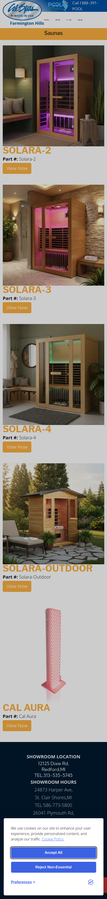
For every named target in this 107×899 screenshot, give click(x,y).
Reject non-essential (53, 867)
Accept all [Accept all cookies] (54, 853)
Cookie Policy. (53, 839)
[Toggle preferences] (23, 882)
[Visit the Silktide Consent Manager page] (90, 882)
